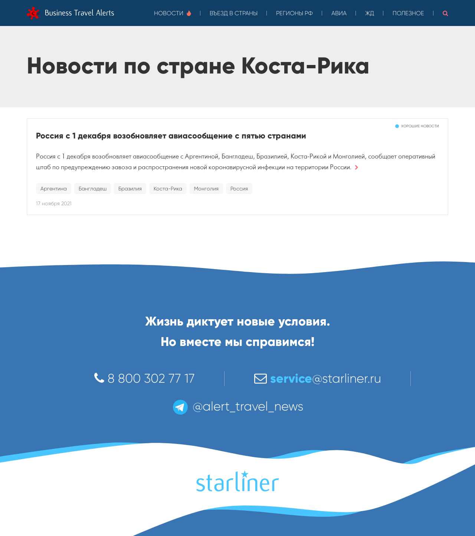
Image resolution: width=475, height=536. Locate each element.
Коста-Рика (168, 189)
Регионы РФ (294, 13)
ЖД (369, 13)
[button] (445, 13)
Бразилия (130, 189)
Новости (172, 13)
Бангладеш (93, 189)
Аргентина (53, 189)
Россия (239, 189)
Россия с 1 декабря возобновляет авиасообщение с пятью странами (171, 136)
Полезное (408, 13)
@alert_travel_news (237, 406)
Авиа (339, 13)
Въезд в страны (234, 13)
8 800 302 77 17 (144, 378)
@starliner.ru (317, 378)
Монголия (206, 189)
